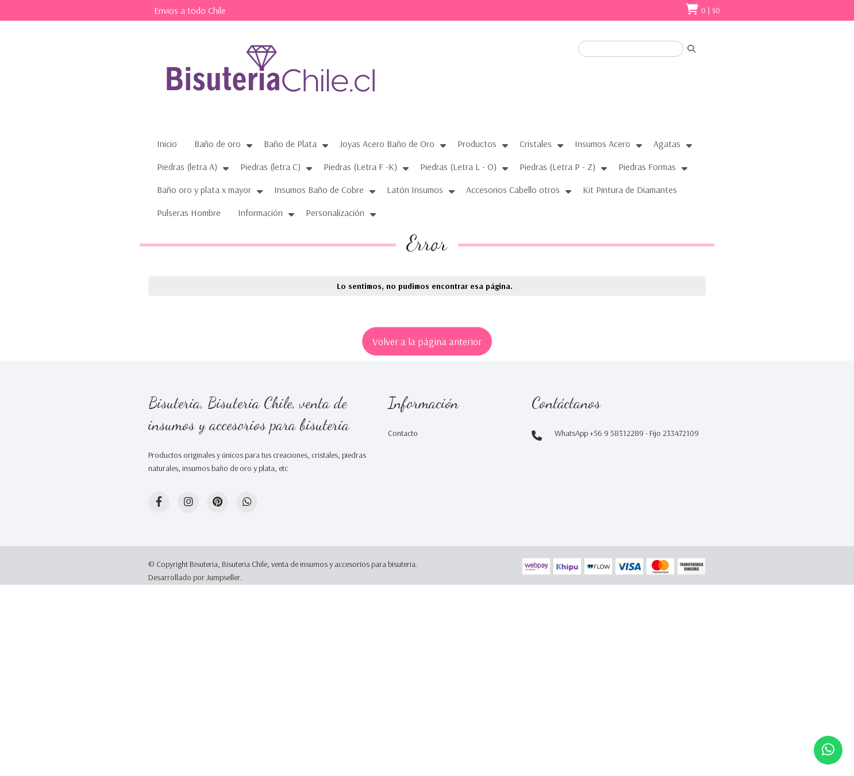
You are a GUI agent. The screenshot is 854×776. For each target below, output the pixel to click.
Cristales (536, 143)
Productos (477, 143)
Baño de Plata (290, 143)
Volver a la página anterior (427, 341)
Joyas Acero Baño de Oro (387, 143)
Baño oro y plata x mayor (204, 189)
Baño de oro (217, 143)
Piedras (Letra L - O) (458, 166)
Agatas (666, 143)
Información (260, 212)
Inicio (167, 143)
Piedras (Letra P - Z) (557, 166)
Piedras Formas (647, 166)
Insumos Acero (602, 143)
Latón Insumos (415, 189)
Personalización (335, 212)
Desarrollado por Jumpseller (194, 577)
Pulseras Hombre (189, 212)
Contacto (403, 433)
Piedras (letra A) (187, 166)
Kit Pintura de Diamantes (630, 189)
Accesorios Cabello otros (513, 189)
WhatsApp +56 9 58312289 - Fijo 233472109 (627, 433)
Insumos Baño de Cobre (319, 189)
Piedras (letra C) (270, 166)
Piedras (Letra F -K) (360, 166)
